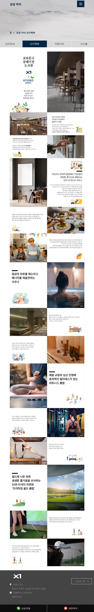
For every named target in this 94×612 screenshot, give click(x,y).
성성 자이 (15, 4)
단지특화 (34, 44)
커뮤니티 (59, 44)
